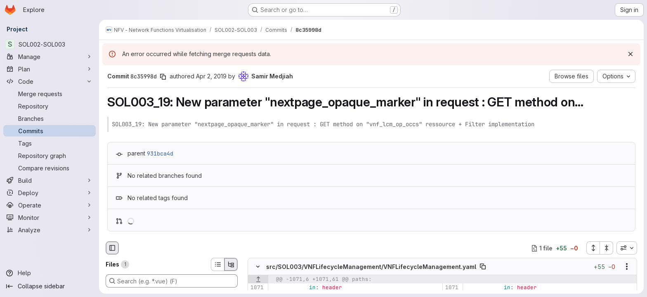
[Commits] (49, 131)
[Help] (49, 273)
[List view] (217, 264)
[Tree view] (231, 264)
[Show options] (627, 267)
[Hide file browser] (112, 248)
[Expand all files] (593, 248)
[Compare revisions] (49, 168)
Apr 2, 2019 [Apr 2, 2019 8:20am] (211, 76)
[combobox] (626, 248)
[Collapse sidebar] (49, 286)
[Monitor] (49, 217)
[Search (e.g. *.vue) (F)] (172, 281)
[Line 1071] (257, 288)
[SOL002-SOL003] (49, 44)
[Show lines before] (258, 280)
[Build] (49, 180)
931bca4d (160, 153)
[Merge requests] (49, 93)
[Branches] (49, 118)
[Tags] (49, 143)
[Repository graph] (49, 155)
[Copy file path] (483, 267)
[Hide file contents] (258, 267)
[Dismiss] (630, 54)
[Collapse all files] (606, 248)
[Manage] (49, 56)
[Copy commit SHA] (163, 77)
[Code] (49, 81)
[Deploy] (49, 192)
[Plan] (49, 69)
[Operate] (49, 205)
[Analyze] (49, 230)
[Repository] (49, 106)
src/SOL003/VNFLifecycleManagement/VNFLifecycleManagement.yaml (371, 266)
